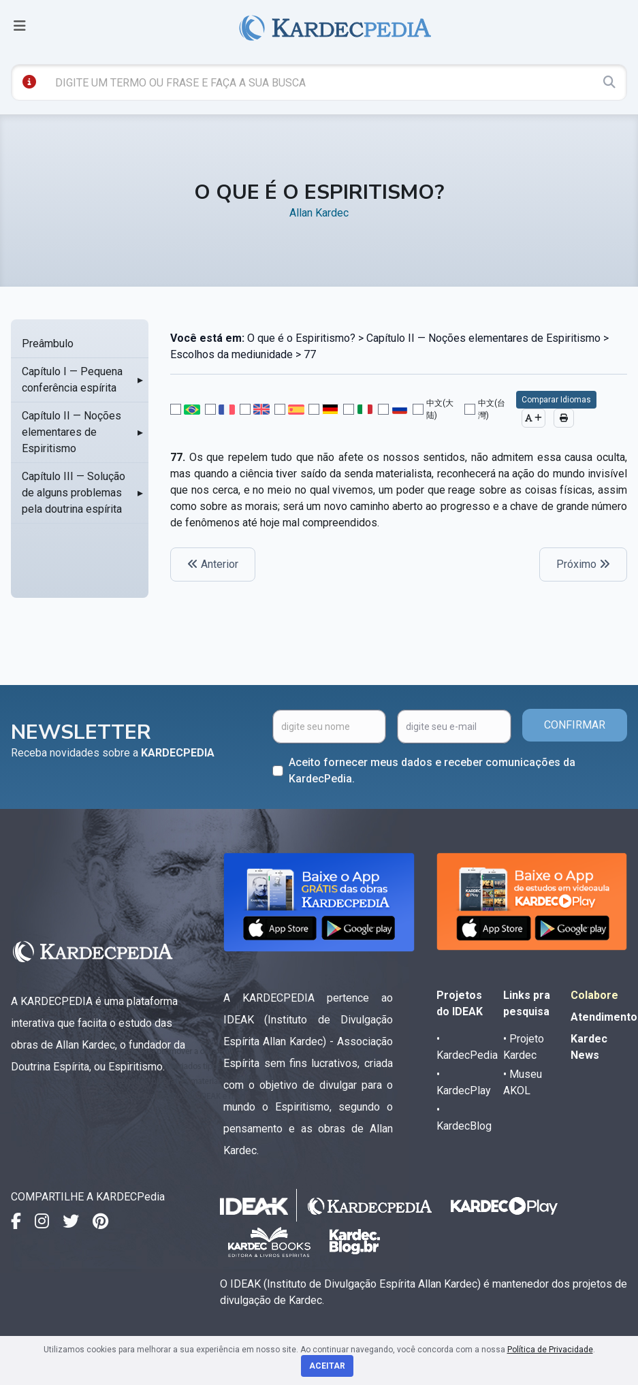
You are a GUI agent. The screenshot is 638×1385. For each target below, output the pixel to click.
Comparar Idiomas (556, 399)
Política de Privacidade (550, 1349)
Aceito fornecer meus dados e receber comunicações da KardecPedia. (432, 770)
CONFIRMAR (574, 724)
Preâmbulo (48, 343)
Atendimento (604, 1016)
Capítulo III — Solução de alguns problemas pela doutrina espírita (73, 492)
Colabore (594, 995)
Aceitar (327, 1366)
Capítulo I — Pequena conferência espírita (72, 379)
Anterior (212, 564)
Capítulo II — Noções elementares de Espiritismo (71, 432)
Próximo (583, 564)
